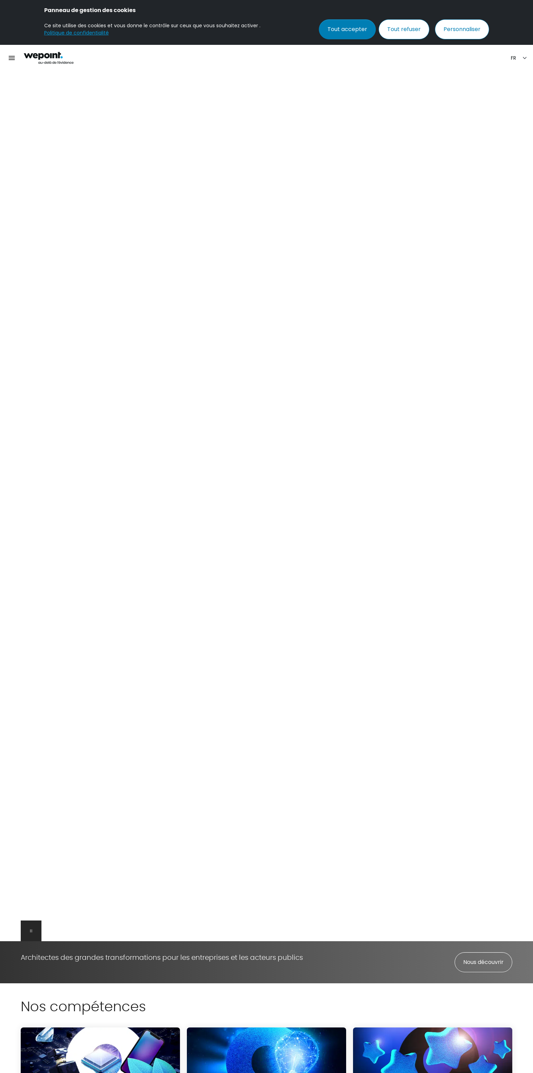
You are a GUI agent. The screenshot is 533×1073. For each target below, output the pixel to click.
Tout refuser (404, 29)
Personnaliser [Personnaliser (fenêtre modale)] (462, 29)
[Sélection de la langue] (519, 58)
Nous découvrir (483, 962)
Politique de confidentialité (76, 32)
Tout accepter (347, 29)
